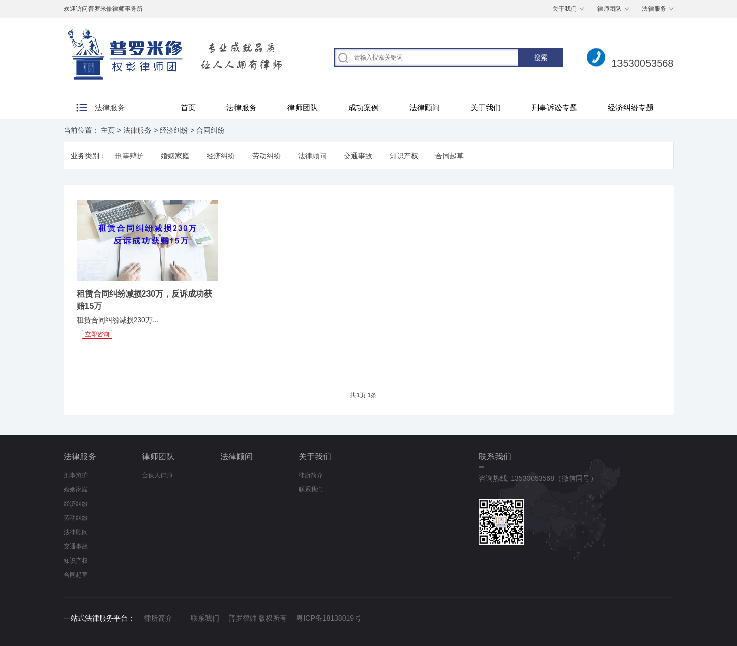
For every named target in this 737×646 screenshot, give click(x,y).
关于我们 (564, 8)
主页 (108, 130)
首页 (188, 107)
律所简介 (311, 475)
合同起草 (449, 156)
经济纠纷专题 (631, 107)
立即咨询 (97, 334)
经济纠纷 (174, 130)
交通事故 (358, 156)
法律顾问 (424, 107)
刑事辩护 (129, 156)
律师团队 (609, 8)
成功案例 (363, 107)
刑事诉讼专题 (554, 107)
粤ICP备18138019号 (328, 618)
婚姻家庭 (175, 156)
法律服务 (654, 8)
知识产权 (404, 156)
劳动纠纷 (266, 156)
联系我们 (311, 489)
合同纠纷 (210, 130)
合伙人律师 (157, 475)
